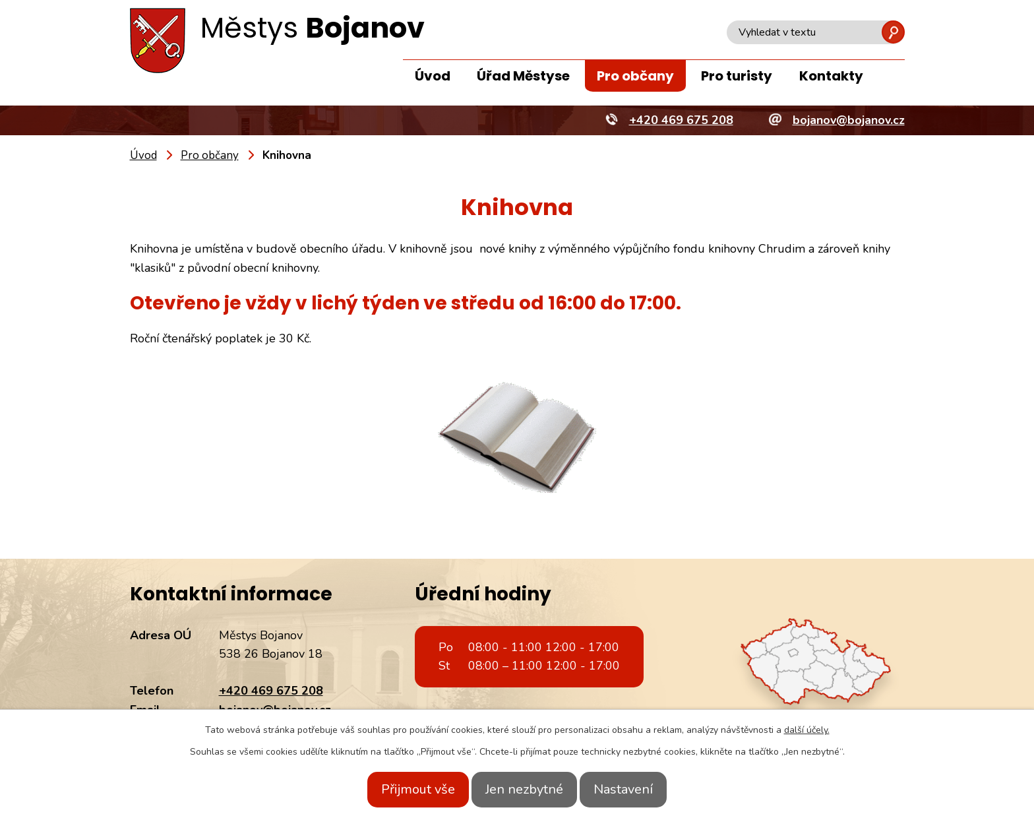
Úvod (432, 76)
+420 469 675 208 (271, 691)
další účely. (807, 730)
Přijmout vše (404, 789)
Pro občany (635, 76)
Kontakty (831, 76)
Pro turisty (736, 76)
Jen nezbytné (524, 789)
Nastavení (637, 789)
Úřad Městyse (523, 76)
